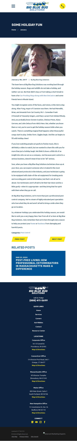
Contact (39, 327)
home (33, 224)
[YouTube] (36, 422)
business (41, 224)
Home (38, 310)
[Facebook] (44, 422)
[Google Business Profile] (32, 422)
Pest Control (25, 232)
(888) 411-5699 (38, 300)
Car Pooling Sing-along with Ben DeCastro (37, 96)
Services (38, 314)
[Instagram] (40, 422)
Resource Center (38, 331)
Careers (38, 318)
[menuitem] (14, 437)
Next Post (57, 239)
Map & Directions (38, 349)
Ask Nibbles (38, 322)
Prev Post (20, 239)
